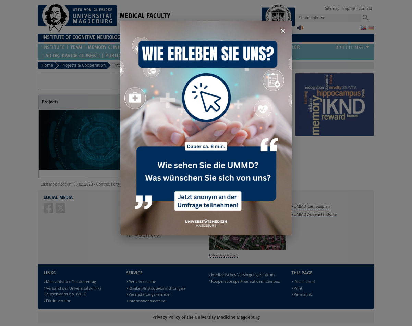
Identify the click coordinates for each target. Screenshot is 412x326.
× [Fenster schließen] (283, 30)
